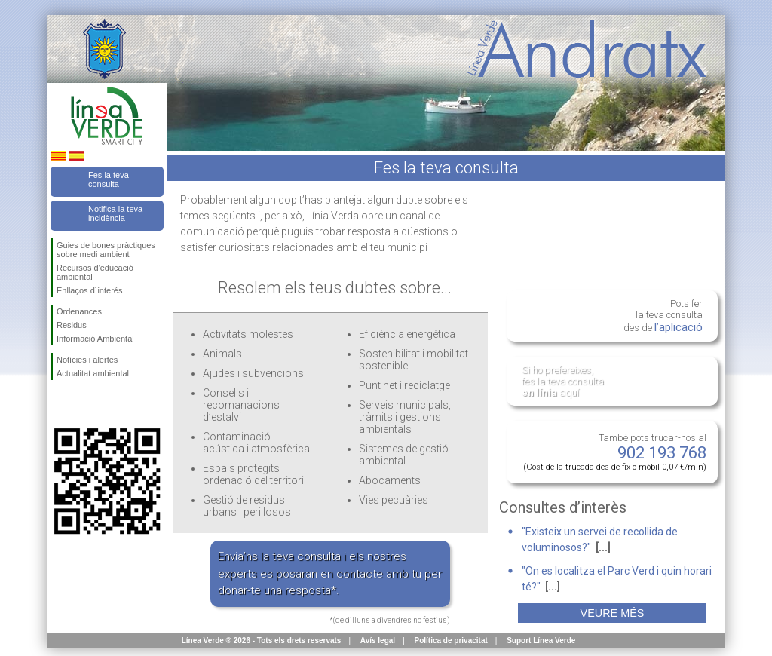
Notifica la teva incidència (115, 213)
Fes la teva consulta (108, 179)
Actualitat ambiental (93, 373)
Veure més (613, 613)
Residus (72, 325)
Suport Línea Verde (541, 640)
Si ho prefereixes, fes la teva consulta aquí (563, 381)
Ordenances (79, 311)
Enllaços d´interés (89, 290)
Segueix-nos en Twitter (84, 404)
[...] (603, 547)
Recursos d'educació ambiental (95, 272)
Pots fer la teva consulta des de (663, 316)
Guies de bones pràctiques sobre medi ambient (106, 250)
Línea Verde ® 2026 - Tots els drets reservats (262, 640)
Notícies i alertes (87, 359)
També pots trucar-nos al (614, 452)
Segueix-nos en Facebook (60, 404)
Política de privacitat (451, 640)
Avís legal (377, 640)
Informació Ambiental (95, 338)
